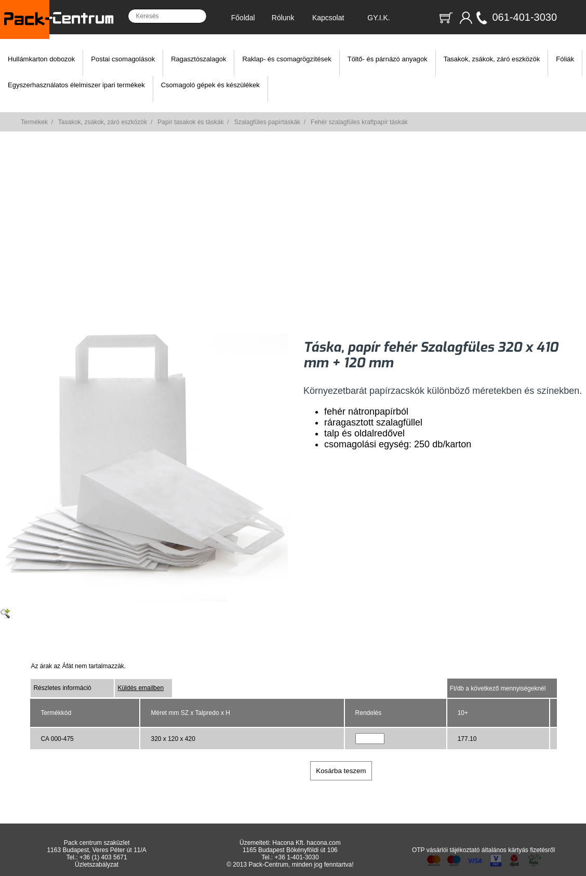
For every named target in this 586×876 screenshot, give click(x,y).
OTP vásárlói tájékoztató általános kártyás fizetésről (483, 850)
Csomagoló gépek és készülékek (210, 85)
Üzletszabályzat (96, 864)
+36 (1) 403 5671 (103, 857)
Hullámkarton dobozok (41, 59)
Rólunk (283, 18)
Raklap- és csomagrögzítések (286, 59)
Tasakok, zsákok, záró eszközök (492, 59)
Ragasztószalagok (198, 59)
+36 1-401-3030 (296, 857)
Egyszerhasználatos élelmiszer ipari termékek (76, 85)
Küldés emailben (140, 688)
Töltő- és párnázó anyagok (388, 59)
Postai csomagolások (123, 59)
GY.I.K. (378, 18)
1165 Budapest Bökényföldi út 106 (290, 850)
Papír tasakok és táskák (190, 122)
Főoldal (243, 18)
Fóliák (565, 59)
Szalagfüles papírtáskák (267, 122)
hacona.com (323, 842)
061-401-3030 (524, 17)
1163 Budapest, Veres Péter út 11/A (96, 850)
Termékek (34, 122)
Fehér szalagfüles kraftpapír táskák (359, 122)
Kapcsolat (328, 18)
